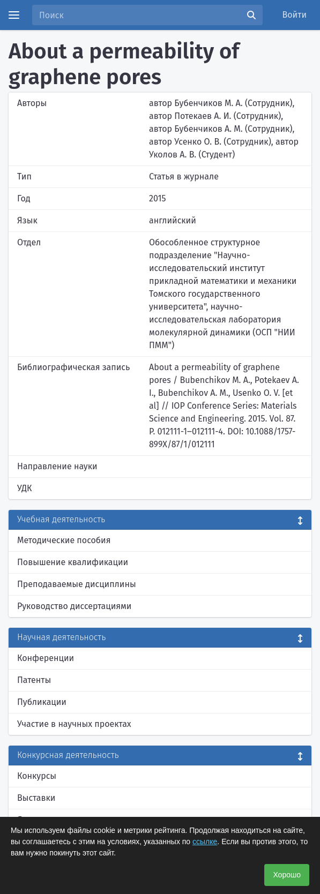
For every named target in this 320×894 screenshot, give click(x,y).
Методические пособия (64, 540)
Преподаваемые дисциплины (76, 584)
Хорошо (287, 874)
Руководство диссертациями (74, 606)
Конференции (45, 658)
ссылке (204, 841)
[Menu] (14, 15)
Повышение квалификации (72, 562)
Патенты (34, 680)
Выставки (36, 798)
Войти (294, 15)
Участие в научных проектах (74, 724)
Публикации (41, 702)
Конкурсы (36, 776)
